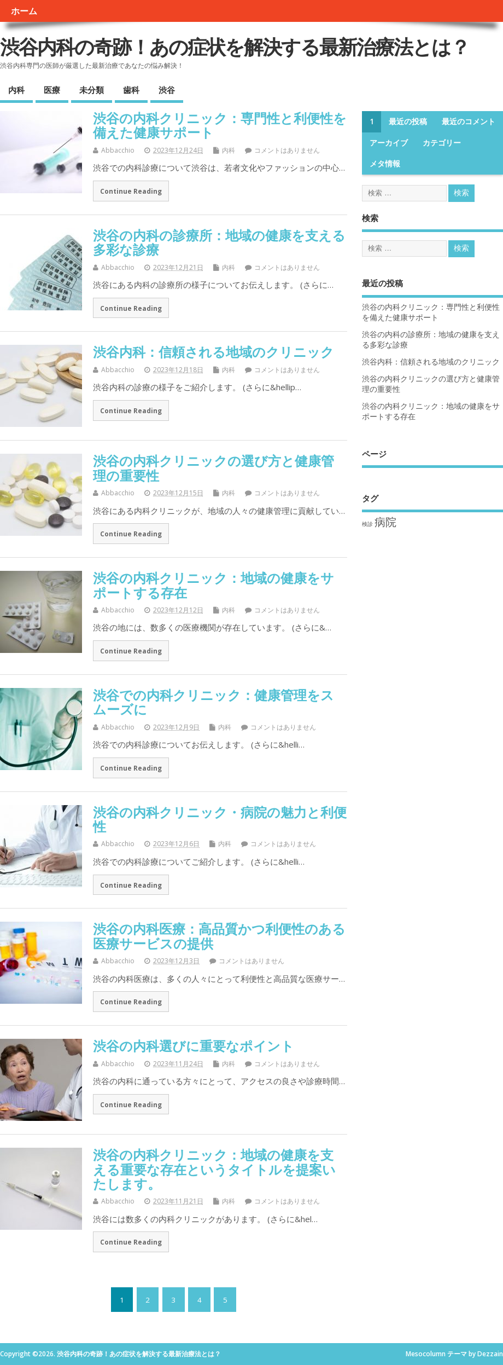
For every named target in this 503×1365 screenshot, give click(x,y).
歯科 (131, 89)
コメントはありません (287, 150)
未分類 (91, 89)
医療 (52, 89)
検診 (367, 524)
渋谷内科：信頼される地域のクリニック (213, 352)
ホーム (24, 11)
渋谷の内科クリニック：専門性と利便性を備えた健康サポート (220, 125)
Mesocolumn (426, 1353)
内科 (16, 89)
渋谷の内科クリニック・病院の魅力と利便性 (220, 819)
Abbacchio (117, 150)
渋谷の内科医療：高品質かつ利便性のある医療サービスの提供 (219, 935)
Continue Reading (131, 191)
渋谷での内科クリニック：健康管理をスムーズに (213, 702)
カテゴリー (442, 143)
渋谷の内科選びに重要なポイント (193, 1046)
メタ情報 (385, 164)
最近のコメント (468, 121)
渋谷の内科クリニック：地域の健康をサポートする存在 (213, 585)
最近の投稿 (408, 121)
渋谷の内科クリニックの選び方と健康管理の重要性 (213, 468)
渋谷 (167, 89)
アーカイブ (389, 143)
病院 (385, 521)
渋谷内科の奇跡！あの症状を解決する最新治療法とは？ (234, 46)
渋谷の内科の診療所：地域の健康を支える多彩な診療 (219, 242)
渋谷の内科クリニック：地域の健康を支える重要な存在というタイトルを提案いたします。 (214, 1169)
